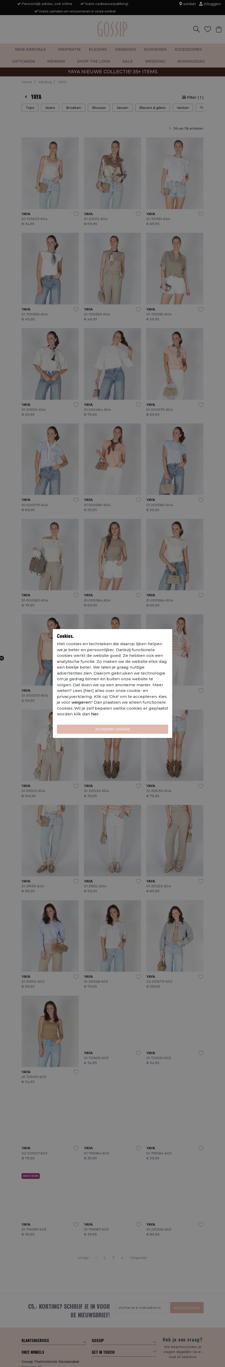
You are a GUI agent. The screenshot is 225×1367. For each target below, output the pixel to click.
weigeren (80, 702)
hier (95, 713)
